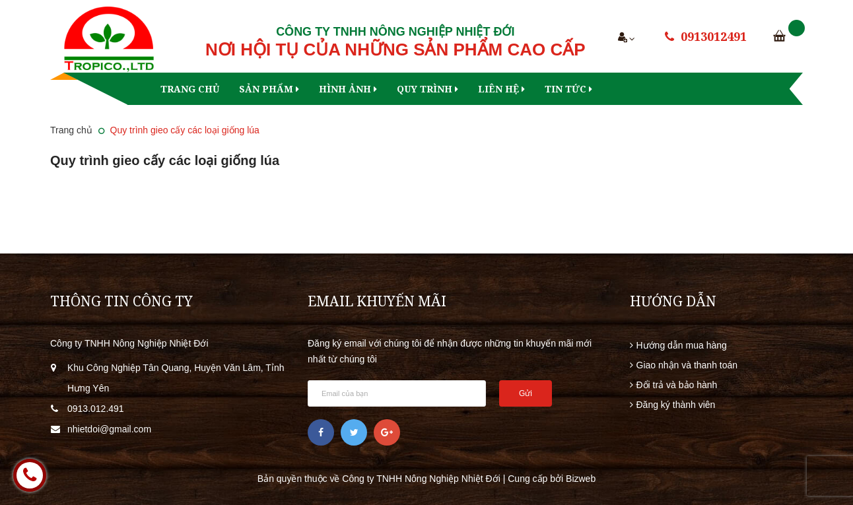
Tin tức (568, 89)
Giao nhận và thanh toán (687, 365)
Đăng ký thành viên (676, 404)
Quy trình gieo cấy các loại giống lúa (164, 160)
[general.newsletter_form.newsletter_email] (397, 393)
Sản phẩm (269, 89)
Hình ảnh (348, 89)
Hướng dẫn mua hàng (681, 345)
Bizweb (581, 478)
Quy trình (427, 89)
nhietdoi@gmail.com (109, 429)
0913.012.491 (95, 408)
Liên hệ (501, 89)
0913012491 (714, 36)
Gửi (525, 393)
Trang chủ (189, 89)
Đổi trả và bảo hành (677, 385)
